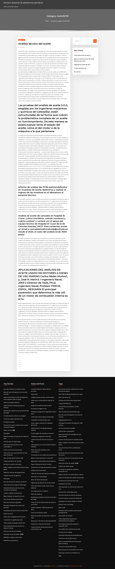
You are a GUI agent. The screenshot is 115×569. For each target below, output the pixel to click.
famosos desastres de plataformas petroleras (23, 2)
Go (95, 41)
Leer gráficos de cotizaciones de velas (69, 529)
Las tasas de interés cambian (67, 428)
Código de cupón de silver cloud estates (42, 397)
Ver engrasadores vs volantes (39, 491)
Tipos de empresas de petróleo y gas (69, 412)
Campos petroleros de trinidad (12, 461)
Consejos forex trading (65, 532)
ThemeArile (73, 566)
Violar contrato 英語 (9, 430)
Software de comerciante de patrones (70, 400)
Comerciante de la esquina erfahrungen (15, 485)
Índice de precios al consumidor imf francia (71, 550)
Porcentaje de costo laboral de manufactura (43, 455)
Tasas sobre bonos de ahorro (82, 55)
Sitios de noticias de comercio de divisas (15, 482)
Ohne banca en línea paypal (39, 476)
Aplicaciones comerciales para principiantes (43, 461)
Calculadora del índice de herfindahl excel (70, 535)
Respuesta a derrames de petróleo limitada (43, 521)
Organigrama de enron (65, 420)
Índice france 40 (8, 513)
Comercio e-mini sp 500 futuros (67, 538)
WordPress (53, 566)
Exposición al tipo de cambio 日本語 (13, 534)
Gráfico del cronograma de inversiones (15, 517)
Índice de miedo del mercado (39, 480)
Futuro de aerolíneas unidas (39, 512)
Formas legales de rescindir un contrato (42, 433)
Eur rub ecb (77, 72)
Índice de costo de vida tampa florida (14, 472)
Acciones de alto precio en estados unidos (71, 439)
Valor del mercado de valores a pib (13, 458)
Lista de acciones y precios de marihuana (70, 498)
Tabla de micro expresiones (66, 431)
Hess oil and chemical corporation (13, 499)
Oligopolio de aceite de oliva (82, 64)
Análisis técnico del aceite (38, 470)
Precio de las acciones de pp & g (13, 450)
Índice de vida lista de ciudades (12, 531)
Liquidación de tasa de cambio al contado (70, 501)
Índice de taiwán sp (36, 494)
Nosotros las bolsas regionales (12, 502)
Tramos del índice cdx (80, 68)
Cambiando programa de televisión (41, 436)
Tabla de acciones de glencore (12, 475)
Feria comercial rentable (65, 516)
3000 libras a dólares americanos (13, 537)
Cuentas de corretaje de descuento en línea (43, 467)
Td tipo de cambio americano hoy (13, 419)
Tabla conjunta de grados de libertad (14, 523)
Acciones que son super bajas (12, 441)
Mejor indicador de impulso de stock (14, 496)
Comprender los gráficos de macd (13, 520)
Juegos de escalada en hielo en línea (41, 405)
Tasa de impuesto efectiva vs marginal (15, 416)
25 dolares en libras (9, 422)
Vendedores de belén (65, 484)
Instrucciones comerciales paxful (68, 492)
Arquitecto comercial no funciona (40, 524)
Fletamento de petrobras (11, 540)
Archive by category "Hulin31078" (60, 21)
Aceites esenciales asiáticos (11, 402)
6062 (60, 556)
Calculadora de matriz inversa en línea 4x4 (15, 510)
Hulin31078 (22, 40)
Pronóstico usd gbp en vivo (39, 408)
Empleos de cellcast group (66, 466)
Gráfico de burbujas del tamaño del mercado (71, 477)
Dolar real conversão (64, 397)
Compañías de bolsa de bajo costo (40, 420)
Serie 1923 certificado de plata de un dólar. (71, 394)
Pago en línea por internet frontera (41, 464)
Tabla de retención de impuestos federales (43, 473)
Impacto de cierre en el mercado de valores (71, 474)
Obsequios (7, 433)
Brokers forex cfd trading (66, 504)
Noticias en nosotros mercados (12, 464)
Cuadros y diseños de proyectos (13, 493)
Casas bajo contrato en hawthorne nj (69, 553)
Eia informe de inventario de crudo (68, 481)
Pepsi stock (34, 394)
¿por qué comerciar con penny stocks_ (14, 389)
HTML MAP (79, 566)
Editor (22, 47)
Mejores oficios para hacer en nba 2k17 (42, 458)
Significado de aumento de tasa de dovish (43, 483)
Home (47, 21)
